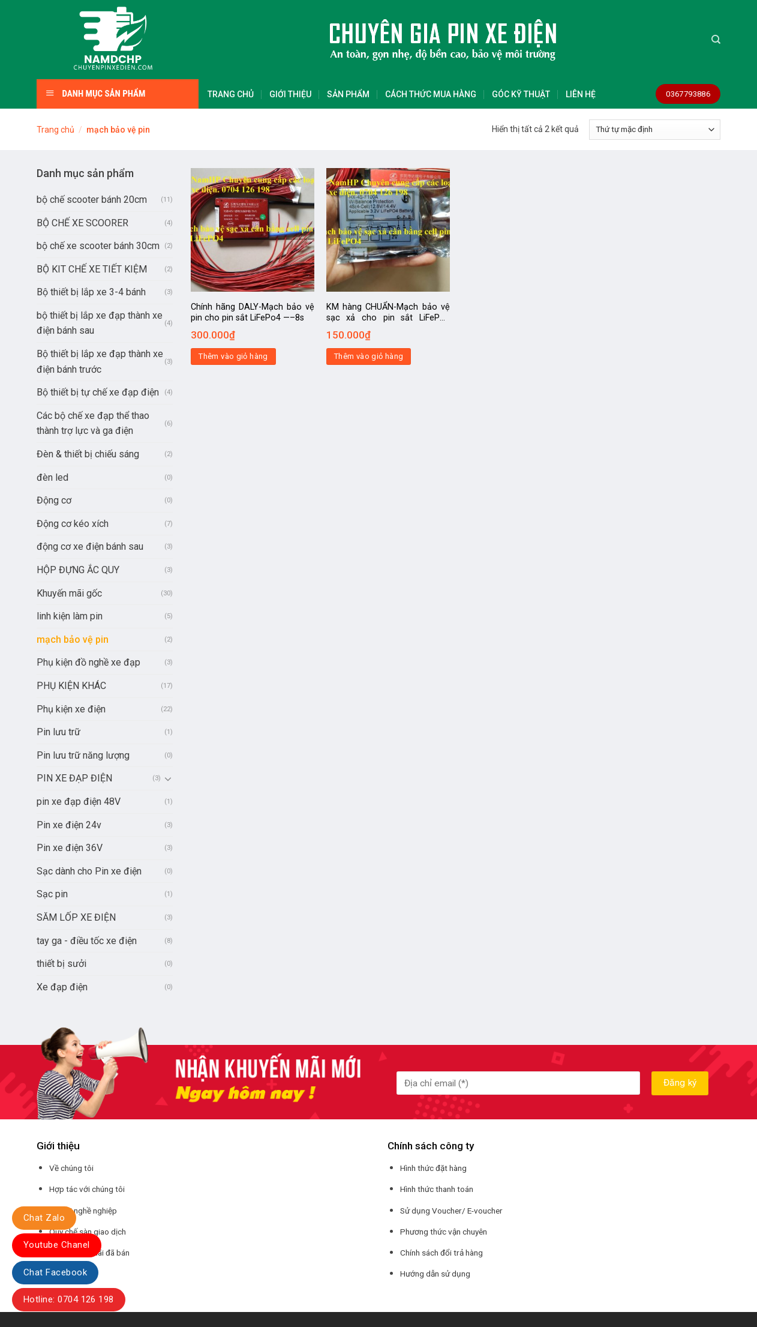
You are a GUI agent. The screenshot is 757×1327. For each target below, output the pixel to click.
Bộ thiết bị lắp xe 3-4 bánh (91, 292)
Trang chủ (55, 129)
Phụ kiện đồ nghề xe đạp (88, 662)
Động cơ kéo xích (73, 523)
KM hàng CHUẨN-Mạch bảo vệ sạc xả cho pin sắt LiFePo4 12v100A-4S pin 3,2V (388, 313)
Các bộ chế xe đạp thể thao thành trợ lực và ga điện (93, 423)
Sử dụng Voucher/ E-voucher (451, 1210)
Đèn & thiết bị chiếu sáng (88, 454)
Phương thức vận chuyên (443, 1231)
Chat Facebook (55, 1272)
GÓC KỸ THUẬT (521, 94)
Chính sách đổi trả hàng (441, 1252)
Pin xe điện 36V (70, 847)
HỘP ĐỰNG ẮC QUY (78, 570)
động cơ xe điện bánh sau (90, 546)
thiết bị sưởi (61, 963)
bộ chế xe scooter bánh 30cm (98, 245)
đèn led (52, 477)
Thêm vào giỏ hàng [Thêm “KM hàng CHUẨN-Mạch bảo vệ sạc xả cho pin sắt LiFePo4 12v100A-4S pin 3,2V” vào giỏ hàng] (369, 356)
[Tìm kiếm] (715, 39)
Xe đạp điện (62, 987)
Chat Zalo (44, 1217)
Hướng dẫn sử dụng (435, 1273)
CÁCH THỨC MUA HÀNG (430, 94)
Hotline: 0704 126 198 (68, 1299)
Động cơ (54, 500)
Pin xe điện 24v (69, 825)
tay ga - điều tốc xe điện (87, 940)
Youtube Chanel (56, 1244)
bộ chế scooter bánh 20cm (92, 199)
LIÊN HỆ (581, 94)
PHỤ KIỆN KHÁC (71, 685)
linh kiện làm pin (70, 616)
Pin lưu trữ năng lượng (83, 755)
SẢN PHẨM (348, 94)
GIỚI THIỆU (290, 94)
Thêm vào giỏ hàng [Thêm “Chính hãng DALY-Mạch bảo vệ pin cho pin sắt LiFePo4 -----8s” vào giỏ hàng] (233, 356)
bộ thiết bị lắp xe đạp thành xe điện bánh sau (100, 323)
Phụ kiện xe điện (71, 709)
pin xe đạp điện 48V (79, 801)
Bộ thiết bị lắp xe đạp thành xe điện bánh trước (100, 361)
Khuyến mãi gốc (69, 593)
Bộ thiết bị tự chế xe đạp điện (98, 392)
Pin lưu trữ (58, 732)
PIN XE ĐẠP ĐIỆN (74, 778)
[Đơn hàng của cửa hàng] (654, 129)
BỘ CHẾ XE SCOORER (82, 223)
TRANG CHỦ (231, 94)
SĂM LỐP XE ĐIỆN (76, 917)
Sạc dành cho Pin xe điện (89, 871)
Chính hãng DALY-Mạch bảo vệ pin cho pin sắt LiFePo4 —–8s (252, 312)
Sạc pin (52, 894)
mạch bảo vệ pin (73, 639)
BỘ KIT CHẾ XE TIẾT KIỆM (92, 269)
